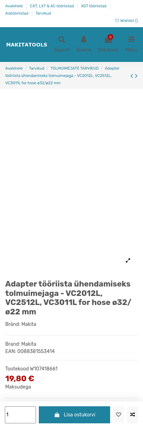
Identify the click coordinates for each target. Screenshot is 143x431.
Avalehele (14, 6)
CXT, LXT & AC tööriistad (52, 6)
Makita (28, 324)
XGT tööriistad (94, 6)
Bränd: (12, 324)
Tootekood (17, 369)
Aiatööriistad (17, 13)
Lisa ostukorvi (74, 415)
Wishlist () (126, 20)
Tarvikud (43, 13)
